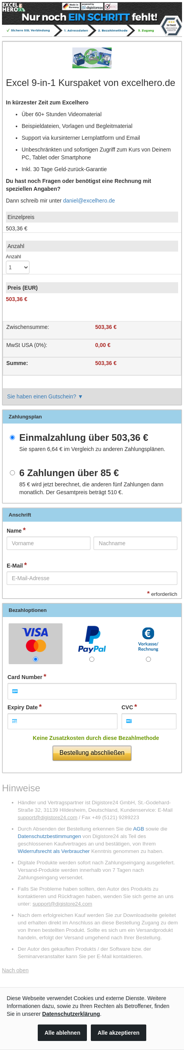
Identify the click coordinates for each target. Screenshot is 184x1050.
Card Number (24, 677)
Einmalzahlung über (83, 438)
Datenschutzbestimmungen (49, 836)
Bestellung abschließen (91, 752)
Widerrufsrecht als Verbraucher (54, 851)
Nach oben (15, 970)
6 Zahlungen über (69, 473)
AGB (138, 829)
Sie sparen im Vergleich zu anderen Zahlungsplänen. (92, 449)
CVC (127, 707)
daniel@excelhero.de (89, 200)
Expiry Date (22, 707)
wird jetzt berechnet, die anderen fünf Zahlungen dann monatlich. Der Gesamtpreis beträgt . (91, 488)
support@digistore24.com (47, 817)
